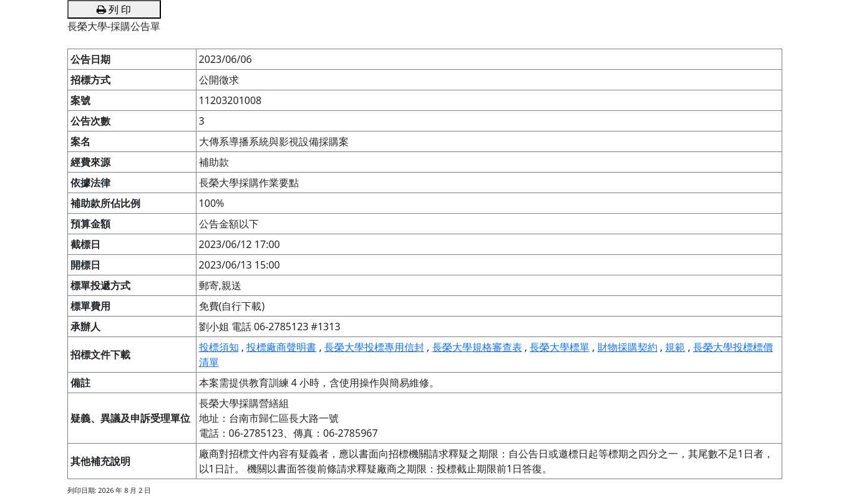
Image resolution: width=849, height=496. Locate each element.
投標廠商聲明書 (281, 347)
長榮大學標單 (559, 347)
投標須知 (219, 347)
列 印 (114, 9)
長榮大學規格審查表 (477, 347)
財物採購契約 (627, 347)
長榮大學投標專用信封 (374, 347)
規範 (675, 347)
